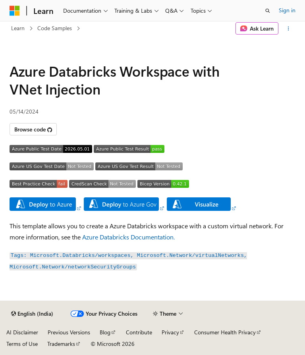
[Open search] (268, 11)
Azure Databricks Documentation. (128, 237)
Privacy (170, 332)
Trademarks (61, 343)
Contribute (139, 332)
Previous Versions (69, 332)
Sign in (287, 10)
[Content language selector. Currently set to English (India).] (32, 313)
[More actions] (288, 28)
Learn (18, 28)
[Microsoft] (15, 11)
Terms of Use (22, 343)
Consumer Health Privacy (225, 332)
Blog (105, 332)
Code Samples (54, 28)
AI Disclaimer (22, 332)
